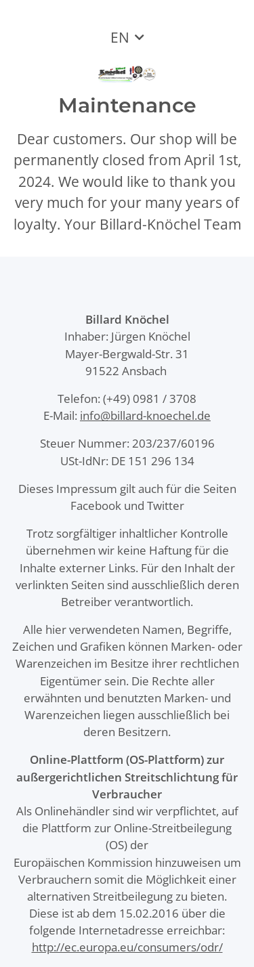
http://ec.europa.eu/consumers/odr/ (127, 947)
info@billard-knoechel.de (145, 415)
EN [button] (119, 37)
